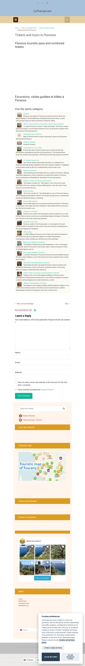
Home (17, 28)
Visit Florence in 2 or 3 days (32, 148)
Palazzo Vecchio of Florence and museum (37, 181)
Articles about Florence (47, 28)
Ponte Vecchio (28, 191)
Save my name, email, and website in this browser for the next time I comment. (42, 383)
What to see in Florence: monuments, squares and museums (43, 124)
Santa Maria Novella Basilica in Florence (36, 263)
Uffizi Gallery (27, 232)
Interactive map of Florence (32, 134)
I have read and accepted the (34, 390)
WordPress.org (23, 605)
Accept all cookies (50, 657)
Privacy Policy (47, 390)
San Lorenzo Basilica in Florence (34, 252)
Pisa (66, 304)
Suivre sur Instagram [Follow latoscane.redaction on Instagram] (42, 578)
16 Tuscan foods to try (31, 160)
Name (18, 353)
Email (17, 362)
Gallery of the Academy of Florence (35, 283)
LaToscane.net (43, 11)
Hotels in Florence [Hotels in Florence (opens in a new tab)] (29, 142)
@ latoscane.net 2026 (24, 647)
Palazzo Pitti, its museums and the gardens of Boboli (41, 273)
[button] (27, 552)
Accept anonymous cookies (70, 657)
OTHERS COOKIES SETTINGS (53, 648)
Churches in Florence (30, 211)
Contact (33, 647)
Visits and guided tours (29, 28)
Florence (26, 114)
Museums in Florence (30, 222)
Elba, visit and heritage (25, 304)
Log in (20, 599)
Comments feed (23, 603)
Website (18, 372)
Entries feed (22, 601)
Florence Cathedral (29, 170)
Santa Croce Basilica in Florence (34, 242)
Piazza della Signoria (30, 201)
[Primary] (15, 19)
